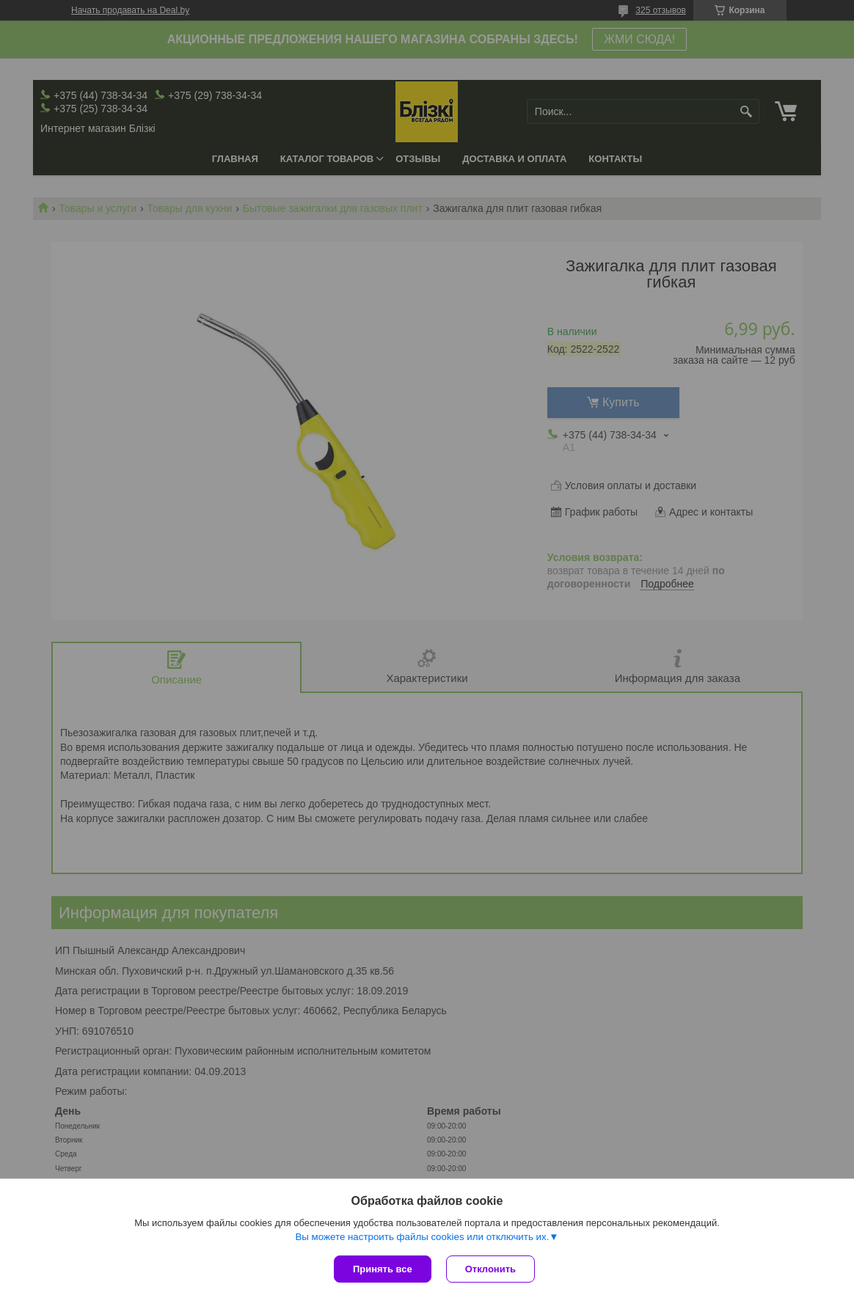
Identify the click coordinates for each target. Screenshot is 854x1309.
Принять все (382, 1269)
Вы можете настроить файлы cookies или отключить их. (422, 1236)
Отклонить (490, 1269)
